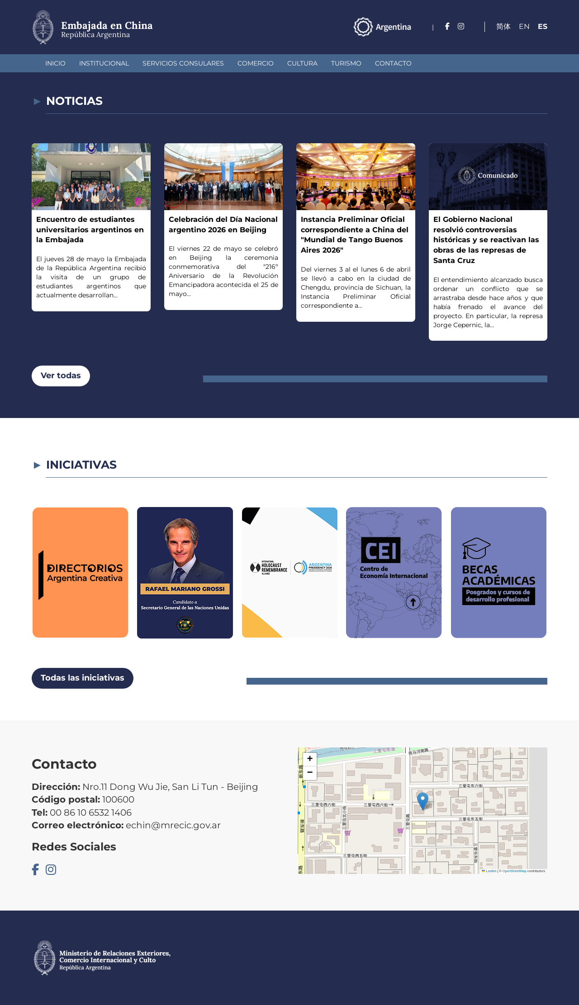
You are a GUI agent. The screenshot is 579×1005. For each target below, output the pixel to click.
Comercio (255, 63)
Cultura (302, 63)
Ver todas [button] (61, 375)
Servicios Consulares (183, 63)
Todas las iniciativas (82, 678)
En (524, 26)
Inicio (55, 63)
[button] (422, 801)
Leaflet (489, 871)
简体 (503, 26)
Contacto (393, 63)
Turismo (346, 63)
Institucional (104, 63)
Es (542, 26)
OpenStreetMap (515, 871)
